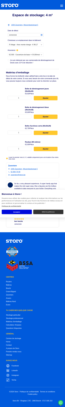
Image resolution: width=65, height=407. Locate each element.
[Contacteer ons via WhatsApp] (60, 402)
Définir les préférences (48, 212)
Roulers (9, 282)
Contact (9, 345)
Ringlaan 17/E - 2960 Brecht (30, 401)
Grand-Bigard (11, 291)
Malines (9, 285)
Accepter (16, 212)
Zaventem (9, 295)
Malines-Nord (11, 301)
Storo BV (16, 401)
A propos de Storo (12, 348)
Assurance (13, 50)
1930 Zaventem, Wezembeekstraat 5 (24, 25)
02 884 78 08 (15, 172)
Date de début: (13, 30)
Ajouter (45, 98)
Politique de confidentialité (11, 206)
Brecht (8, 288)
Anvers (8, 298)
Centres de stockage (13, 338)
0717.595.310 (47, 401)
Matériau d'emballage (14, 321)
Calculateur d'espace (13, 325)
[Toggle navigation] (62, 5)
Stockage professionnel (14, 318)
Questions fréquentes (14, 328)
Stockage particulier (13, 315)
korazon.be (57, 405)
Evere (8, 305)
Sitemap (9, 355)
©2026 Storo (13, 392)
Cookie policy (32, 394)
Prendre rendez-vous (13, 351)
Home (8, 342)
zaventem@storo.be (18, 175)
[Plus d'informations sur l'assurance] (17, 50)
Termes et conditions (47, 392)
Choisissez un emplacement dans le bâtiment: (24, 40)
